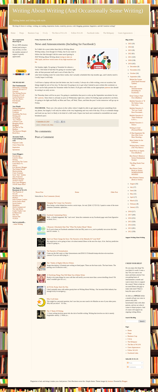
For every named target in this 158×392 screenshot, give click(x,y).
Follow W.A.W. (77, 33)
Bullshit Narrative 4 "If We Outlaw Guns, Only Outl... (137, 103)
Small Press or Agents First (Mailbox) (137, 152)
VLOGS (15, 218)
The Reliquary (108, 33)
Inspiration (16, 147)
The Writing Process (19, 93)
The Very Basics (18, 99)
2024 (130, 47)
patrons (41, 98)
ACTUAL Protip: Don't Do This (57, 287)
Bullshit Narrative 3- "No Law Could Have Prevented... (136, 110)
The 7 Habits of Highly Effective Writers (60, 263)
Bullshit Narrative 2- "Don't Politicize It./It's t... (136, 117)
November (134, 70)
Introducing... (17, 156)
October (133, 73)
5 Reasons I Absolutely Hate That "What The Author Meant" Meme (69, 227)
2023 (130, 50)
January (133, 207)
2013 (130, 228)
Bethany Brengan (18, 179)
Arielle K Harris (18, 180)
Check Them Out (18, 145)
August (132, 184)
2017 (130, 215)
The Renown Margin (19, 131)
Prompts (15, 103)
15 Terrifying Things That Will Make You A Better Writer (66, 275)
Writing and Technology (16, 117)
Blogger (124, 381)
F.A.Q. (45, 33)
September (134, 77)
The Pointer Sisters (19, 169)
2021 (130, 57)
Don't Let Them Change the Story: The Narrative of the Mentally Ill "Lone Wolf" (74, 239)
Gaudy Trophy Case (19, 211)
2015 (130, 221)
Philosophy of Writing (20, 87)
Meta (51, 125)
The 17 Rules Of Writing (55, 311)
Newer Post (39, 192)
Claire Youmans (18, 173)
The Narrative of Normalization (57, 251)
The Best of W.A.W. (59, 33)
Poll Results (16, 101)
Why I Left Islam (52, 299)
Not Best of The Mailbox (18, 197)
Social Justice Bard (19, 201)
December (133, 66)
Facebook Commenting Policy (57, 215)
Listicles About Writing (18, 159)
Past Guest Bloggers (19, 182)
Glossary (15, 91)
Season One (16, 216)
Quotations (16, 150)
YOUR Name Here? (19, 184)
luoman (110, 381)
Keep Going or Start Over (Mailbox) (136, 97)
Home (13, 33)
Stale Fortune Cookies (20, 199)
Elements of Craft (18, 95)
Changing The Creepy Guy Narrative (59, 203)
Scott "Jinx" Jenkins (19, 175)
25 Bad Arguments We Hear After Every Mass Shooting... (137, 135)
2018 (130, 211)
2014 (130, 225)
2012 (130, 231)
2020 (130, 60)
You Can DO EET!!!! (20, 89)
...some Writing (18, 224)
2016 (130, 218)
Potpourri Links (18, 143)
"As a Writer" (17, 120)
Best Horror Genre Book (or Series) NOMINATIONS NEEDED (136, 171)
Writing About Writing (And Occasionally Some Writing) (78, 10)
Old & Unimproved (19, 207)
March (132, 201)
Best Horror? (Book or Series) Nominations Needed (137, 158)
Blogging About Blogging (18, 124)
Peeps (22, 33)
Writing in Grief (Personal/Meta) (136, 129)
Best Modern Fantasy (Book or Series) (137, 179)
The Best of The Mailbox (18, 128)
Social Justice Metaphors (17, 204)
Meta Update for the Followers (136, 141)
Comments (131, 367)
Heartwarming (17, 171)
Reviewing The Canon (20, 162)
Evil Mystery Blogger (20, 167)
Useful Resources (18, 97)
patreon (107, 87)
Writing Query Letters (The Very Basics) (137, 146)
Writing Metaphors (19, 108)
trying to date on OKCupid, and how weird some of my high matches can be (55, 59)
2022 (130, 53)
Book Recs (16, 133)
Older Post (114, 192)
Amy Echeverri (18, 177)
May (132, 194)
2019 (130, 64)
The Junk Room (18, 209)
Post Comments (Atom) (52, 196)
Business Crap (33, 33)
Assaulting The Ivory (20, 114)
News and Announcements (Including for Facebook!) (136, 90)
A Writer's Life (45, 125)
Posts (129, 363)
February (133, 204)
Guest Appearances (125, 33)
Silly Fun (16, 215)
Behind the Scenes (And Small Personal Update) (137, 81)
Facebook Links (93, 33)
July (131, 187)
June (132, 190)
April (132, 197)
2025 (130, 44)
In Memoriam (17, 213)
